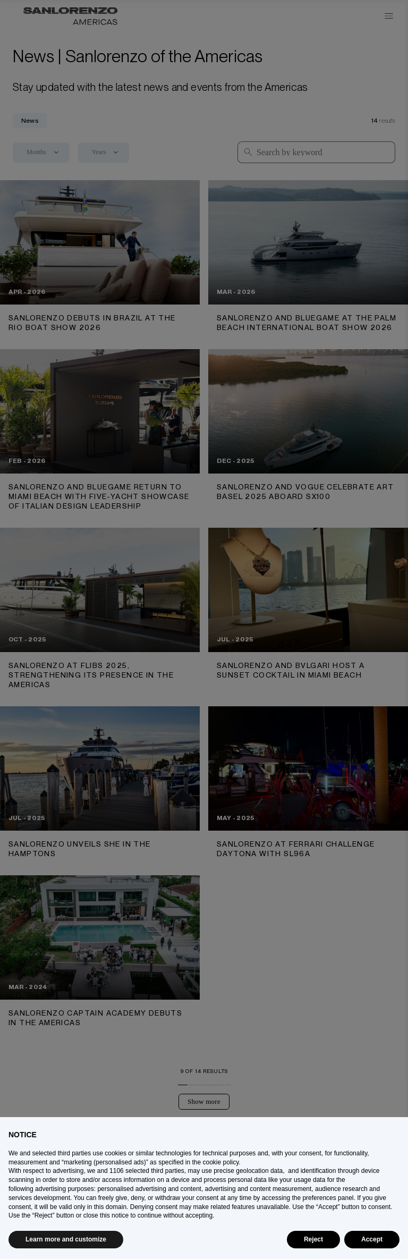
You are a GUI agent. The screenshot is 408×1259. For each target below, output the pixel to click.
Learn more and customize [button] (66, 1239)
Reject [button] (313, 1239)
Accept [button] (371, 1239)
